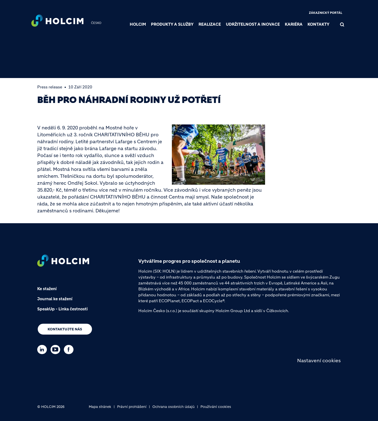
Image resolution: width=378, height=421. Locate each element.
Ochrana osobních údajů (173, 406)
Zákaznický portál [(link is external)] (325, 13)
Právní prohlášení (131, 406)
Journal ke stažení (54, 298)
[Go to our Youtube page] (57, 349)
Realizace (209, 24)
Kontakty (318, 24)
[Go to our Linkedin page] (43, 349)
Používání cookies (215, 406)
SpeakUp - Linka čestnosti (62, 308)
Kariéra (294, 24)
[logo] (57, 21)
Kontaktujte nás (65, 329)
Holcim (138, 24)
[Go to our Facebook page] (70, 349)
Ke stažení (47, 288)
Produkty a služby (172, 24)
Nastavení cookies (319, 361)
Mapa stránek (100, 406)
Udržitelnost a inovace (253, 24)
